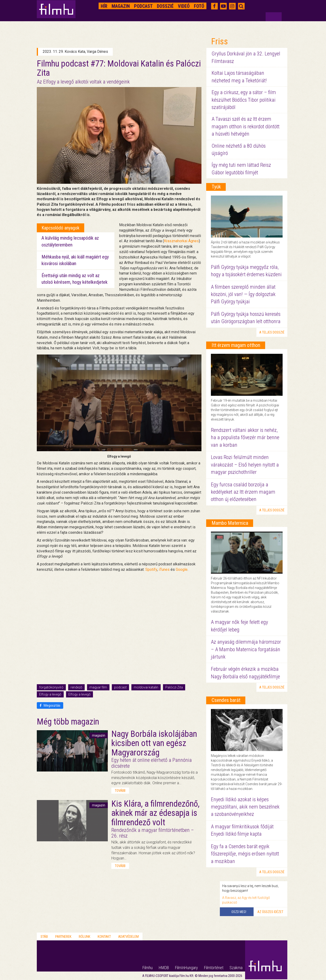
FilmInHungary (186, 967)
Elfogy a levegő (50, 694)
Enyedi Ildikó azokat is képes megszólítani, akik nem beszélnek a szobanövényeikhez (245, 807)
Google (182, 569)
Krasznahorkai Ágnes (181, 241)
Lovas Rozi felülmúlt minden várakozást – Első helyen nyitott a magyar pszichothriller (245, 464)
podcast (120, 687)
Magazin (121, 6)
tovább (120, 790)
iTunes (164, 569)
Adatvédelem (128, 936)
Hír (104, 6)
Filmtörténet (213, 967)
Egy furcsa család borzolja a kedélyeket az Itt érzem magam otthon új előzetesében (243, 492)
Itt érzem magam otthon (236, 345)
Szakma (236, 967)
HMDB (164, 967)
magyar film (98, 687)
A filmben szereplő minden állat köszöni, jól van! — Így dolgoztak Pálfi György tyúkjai (243, 294)
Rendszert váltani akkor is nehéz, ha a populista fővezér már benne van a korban (245, 437)
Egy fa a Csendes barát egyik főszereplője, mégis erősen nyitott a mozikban (245, 853)
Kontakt (104, 936)
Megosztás (50, 705)
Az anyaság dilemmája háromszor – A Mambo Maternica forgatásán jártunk (246, 649)
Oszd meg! (238, 912)
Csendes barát (226, 700)
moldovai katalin (146, 687)
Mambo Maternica (230, 523)
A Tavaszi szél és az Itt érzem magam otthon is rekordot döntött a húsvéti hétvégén (246, 126)
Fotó (199, 6)
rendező (76, 687)
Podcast (143, 6)
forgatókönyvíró (51, 687)
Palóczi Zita (174, 687)
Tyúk (216, 187)
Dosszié (165, 6)
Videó (184, 6)
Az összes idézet (270, 912)
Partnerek (63, 936)
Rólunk (84, 936)
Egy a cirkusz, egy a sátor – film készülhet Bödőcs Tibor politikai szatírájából (244, 99)
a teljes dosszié (271, 332)
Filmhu (147, 967)
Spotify (151, 569)
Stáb (44, 936)
